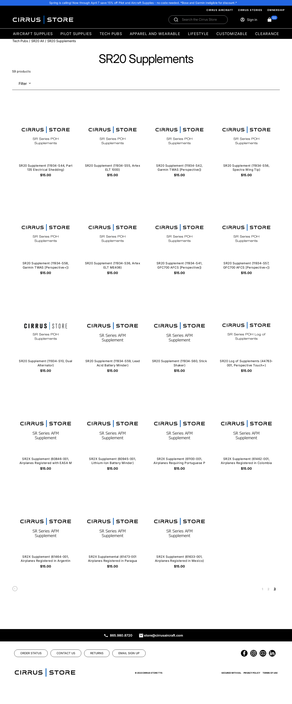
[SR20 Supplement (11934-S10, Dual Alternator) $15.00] (45, 335)
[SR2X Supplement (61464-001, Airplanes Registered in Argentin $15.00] (45, 531)
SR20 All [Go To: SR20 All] (37, 41)
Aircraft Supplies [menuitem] (33, 34)
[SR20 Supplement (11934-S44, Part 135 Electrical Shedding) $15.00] (45, 139)
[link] (15, 589)
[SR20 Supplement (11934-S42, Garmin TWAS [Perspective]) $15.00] (179, 139)
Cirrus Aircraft (219, 10)
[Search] (202, 19)
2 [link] (268, 589)
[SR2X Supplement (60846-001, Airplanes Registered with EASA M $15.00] (45, 433)
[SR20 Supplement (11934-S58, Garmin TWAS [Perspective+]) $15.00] (45, 237)
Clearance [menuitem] (267, 34)
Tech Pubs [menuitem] (111, 34)
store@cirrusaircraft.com (163, 635)
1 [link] (262, 589)
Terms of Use (270, 673)
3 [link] (275, 589)
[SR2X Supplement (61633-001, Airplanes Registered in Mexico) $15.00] (179, 531)
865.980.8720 (121, 635)
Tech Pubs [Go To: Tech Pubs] (20, 41)
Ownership (276, 10)
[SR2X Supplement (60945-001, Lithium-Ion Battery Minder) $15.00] (112, 433)
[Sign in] (248, 20)
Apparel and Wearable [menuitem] (155, 34)
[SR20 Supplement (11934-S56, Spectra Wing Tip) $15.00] (246, 139)
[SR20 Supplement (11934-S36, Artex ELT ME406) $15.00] (112, 237)
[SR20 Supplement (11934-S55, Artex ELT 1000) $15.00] (112, 139)
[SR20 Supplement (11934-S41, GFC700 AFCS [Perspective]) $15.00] (179, 237)
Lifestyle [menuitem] (198, 34)
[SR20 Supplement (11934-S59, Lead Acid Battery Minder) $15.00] (112, 335)
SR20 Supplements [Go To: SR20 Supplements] (61, 41)
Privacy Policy (252, 673)
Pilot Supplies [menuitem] (76, 34)
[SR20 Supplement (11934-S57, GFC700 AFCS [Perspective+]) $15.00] (246, 237)
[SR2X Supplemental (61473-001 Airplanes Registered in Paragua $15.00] (112, 531)
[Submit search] (176, 20)
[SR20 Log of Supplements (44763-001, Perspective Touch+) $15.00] (246, 335)
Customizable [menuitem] (231, 34)
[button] (272, 19)
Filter (23, 83)
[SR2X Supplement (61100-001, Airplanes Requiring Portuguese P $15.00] (179, 433)
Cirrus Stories (250, 10)
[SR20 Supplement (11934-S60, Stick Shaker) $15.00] (179, 335)
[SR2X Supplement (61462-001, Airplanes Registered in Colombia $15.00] (246, 433)
